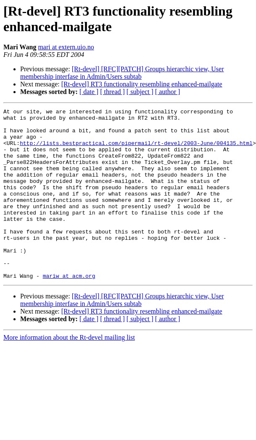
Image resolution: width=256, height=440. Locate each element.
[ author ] (167, 91)
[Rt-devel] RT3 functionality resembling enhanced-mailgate (141, 84)
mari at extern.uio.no (66, 47)
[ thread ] (112, 91)
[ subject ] (140, 91)
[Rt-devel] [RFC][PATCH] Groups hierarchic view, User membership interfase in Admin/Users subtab (122, 72)
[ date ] (88, 91)
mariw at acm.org (69, 310)
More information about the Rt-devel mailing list (69, 371)
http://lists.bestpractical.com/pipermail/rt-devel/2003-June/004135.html (136, 150)
